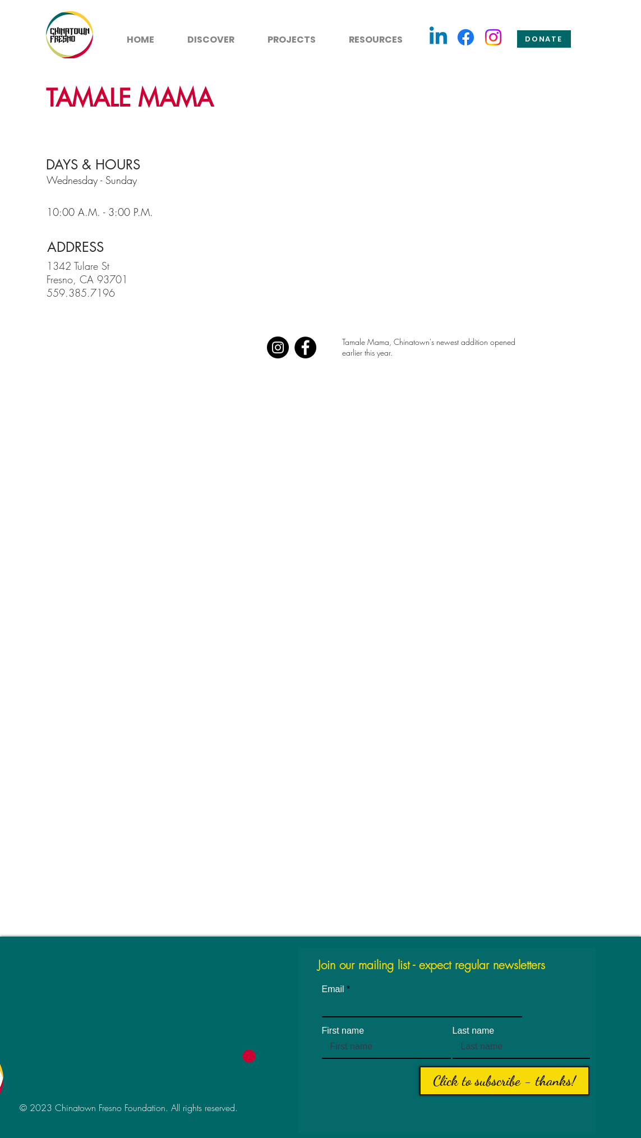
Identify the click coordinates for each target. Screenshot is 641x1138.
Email (333, 989)
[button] (204, 34)
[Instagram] (493, 37)
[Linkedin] (438, 37)
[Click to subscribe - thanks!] (504, 1080)
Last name (474, 1030)
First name (343, 1030)
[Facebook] (466, 37)
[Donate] (544, 39)
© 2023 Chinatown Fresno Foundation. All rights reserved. (129, 1108)
